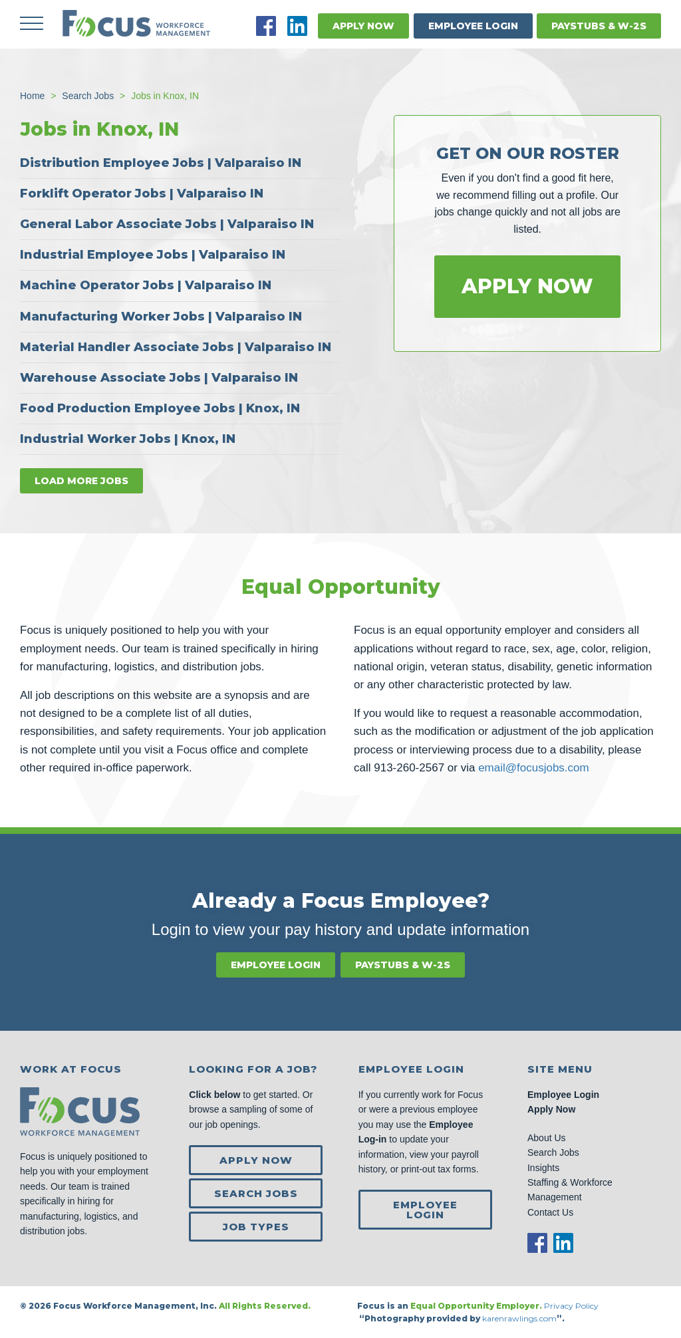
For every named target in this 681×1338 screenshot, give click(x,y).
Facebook (266, 26)
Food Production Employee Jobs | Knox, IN (160, 408)
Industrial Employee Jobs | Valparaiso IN (152, 254)
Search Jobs (256, 1193)
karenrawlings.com (519, 1318)
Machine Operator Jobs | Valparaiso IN (145, 285)
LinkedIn (297, 26)
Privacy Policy (572, 1306)
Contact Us (550, 1212)
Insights (543, 1167)
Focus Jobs (136, 23)
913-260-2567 (409, 767)
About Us (546, 1138)
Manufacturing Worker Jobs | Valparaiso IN (161, 316)
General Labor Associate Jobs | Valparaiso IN (167, 224)
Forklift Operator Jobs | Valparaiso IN (141, 193)
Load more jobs (81, 481)
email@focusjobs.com (533, 767)
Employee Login (473, 26)
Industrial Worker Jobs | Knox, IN (127, 439)
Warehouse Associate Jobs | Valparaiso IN (159, 377)
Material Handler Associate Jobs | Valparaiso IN (175, 347)
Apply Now (363, 26)
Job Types (256, 1226)
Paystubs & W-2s (598, 26)
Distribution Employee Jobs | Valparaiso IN (160, 163)
